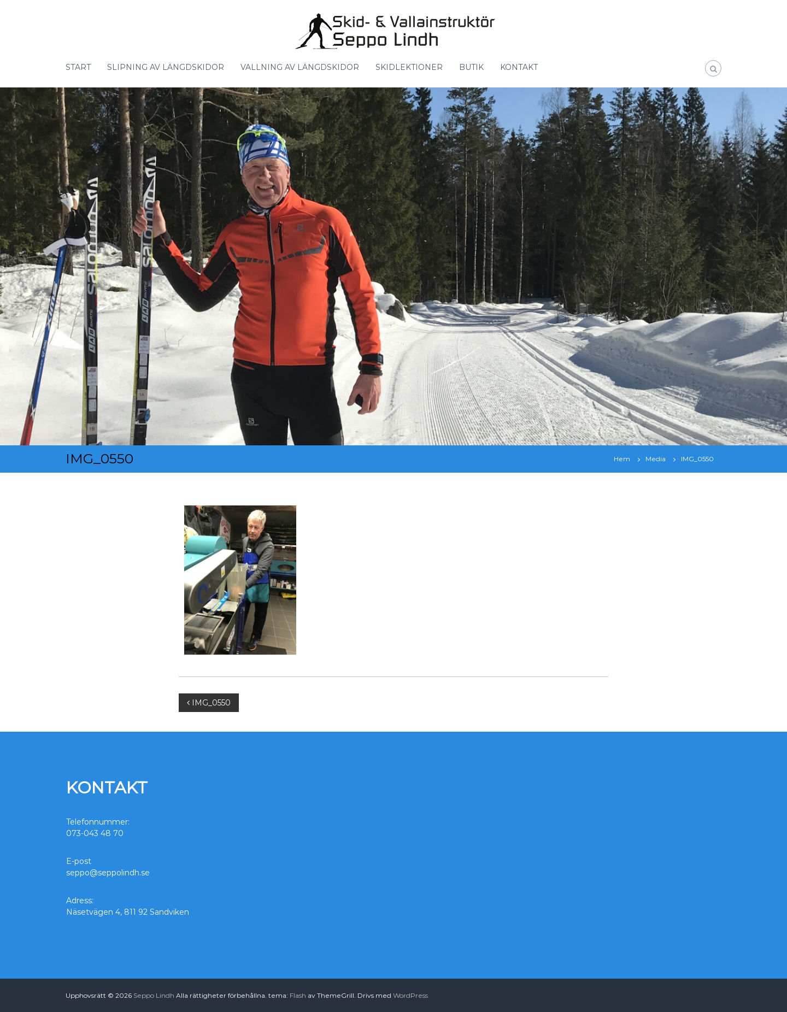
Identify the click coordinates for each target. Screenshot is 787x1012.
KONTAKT (519, 67)
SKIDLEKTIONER (409, 67)
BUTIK (471, 67)
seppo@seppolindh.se (108, 873)
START (78, 67)
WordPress (410, 995)
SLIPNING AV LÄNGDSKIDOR (165, 67)
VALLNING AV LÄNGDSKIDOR (299, 67)
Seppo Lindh (153, 995)
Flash (298, 995)
